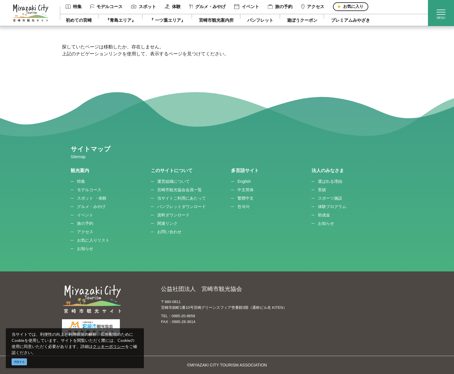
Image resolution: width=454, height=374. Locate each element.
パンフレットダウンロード (181, 206)
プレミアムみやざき (350, 20)
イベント (246, 6)
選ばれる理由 (330, 181)
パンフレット (260, 20)
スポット (143, 6)
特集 (74, 6)
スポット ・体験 (92, 198)
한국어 (243, 206)
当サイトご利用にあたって (181, 198)
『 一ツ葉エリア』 (167, 20)
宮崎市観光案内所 (216, 20)
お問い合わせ (169, 231)
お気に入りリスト (93, 240)
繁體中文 (245, 198)
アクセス (312, 6)
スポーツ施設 (330, 198)
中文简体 (245, 189)
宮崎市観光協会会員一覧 (179, 189)
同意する (19, 361)
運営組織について (173, 181)
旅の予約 (280, 6)
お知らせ (85, 248)
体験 (173, 6)
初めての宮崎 (79, 20)
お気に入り (353, 6)
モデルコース (106, 6)
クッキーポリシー (109, 346)
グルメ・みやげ (207, 6)
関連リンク (167, 223)
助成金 (324, 215)
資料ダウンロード (173, 215)
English (244, 181)
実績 (322, 189)
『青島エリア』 (120, 20)
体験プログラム (332, 206)
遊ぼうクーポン (302, 20)
